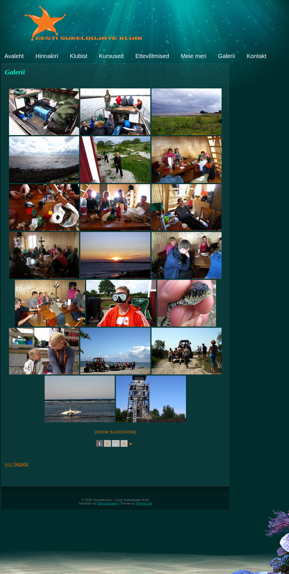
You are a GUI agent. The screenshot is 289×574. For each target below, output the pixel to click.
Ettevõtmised (152, 56)
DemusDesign (107, 503)
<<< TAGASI (16, 464)
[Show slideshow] (115, 432)
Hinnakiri (46, 56)
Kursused (111, 56)
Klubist (78, 56)
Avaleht (14, 56)
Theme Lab (143, 503)
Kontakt (257, 56)
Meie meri (193, 56)
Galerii (226, 56)
